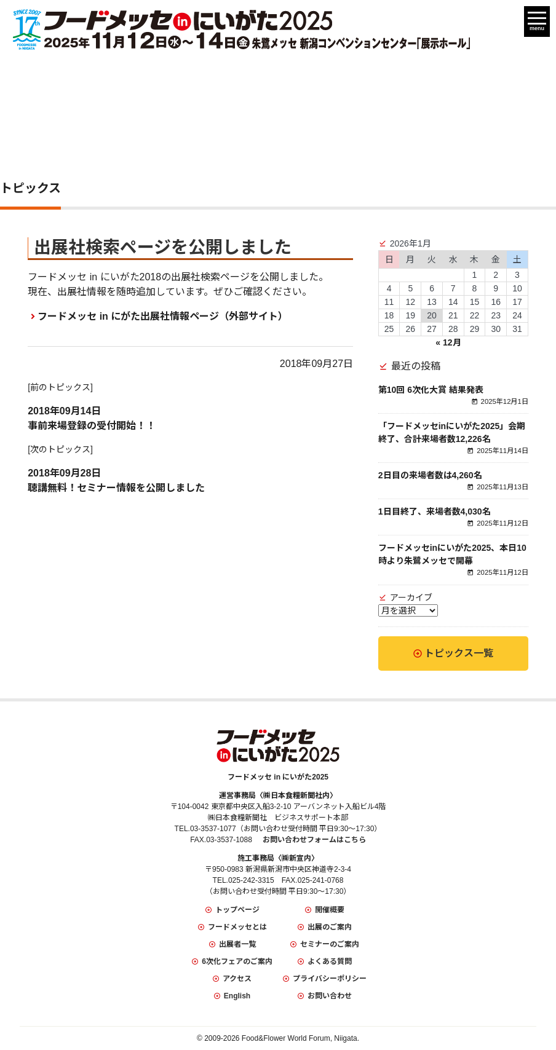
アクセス (237, 978)
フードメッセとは (237, 927)
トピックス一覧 (458, 653)
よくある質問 (330, 961)
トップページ (237, 910)
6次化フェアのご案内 (237, 961)
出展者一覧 (237, 944)
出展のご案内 (330, 927)
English (237, 996)
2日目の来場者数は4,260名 (430, 475)
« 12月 (448, 342)
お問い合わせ (330, 996)
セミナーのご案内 (329, 944)
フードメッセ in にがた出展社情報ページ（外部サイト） (163, 316)
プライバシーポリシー (330, 978)
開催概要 (329, 910)
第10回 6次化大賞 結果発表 (430, 390)
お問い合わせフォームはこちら (314, 839)
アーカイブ (411, 597)
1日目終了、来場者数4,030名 (434, 511)
